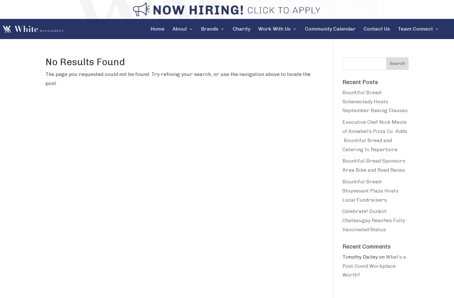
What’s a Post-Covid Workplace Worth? (374, 266)
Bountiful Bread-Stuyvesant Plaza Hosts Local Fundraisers (370, 191)
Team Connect (415, 29)
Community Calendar (330, 29)
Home (158, 29)
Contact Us (377, 29)
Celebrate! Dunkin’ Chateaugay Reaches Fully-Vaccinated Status (374, 220)
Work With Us (274, 29)
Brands (209, 29)
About (179, 29)
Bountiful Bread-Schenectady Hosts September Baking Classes (375, 101)
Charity (241, 29)
